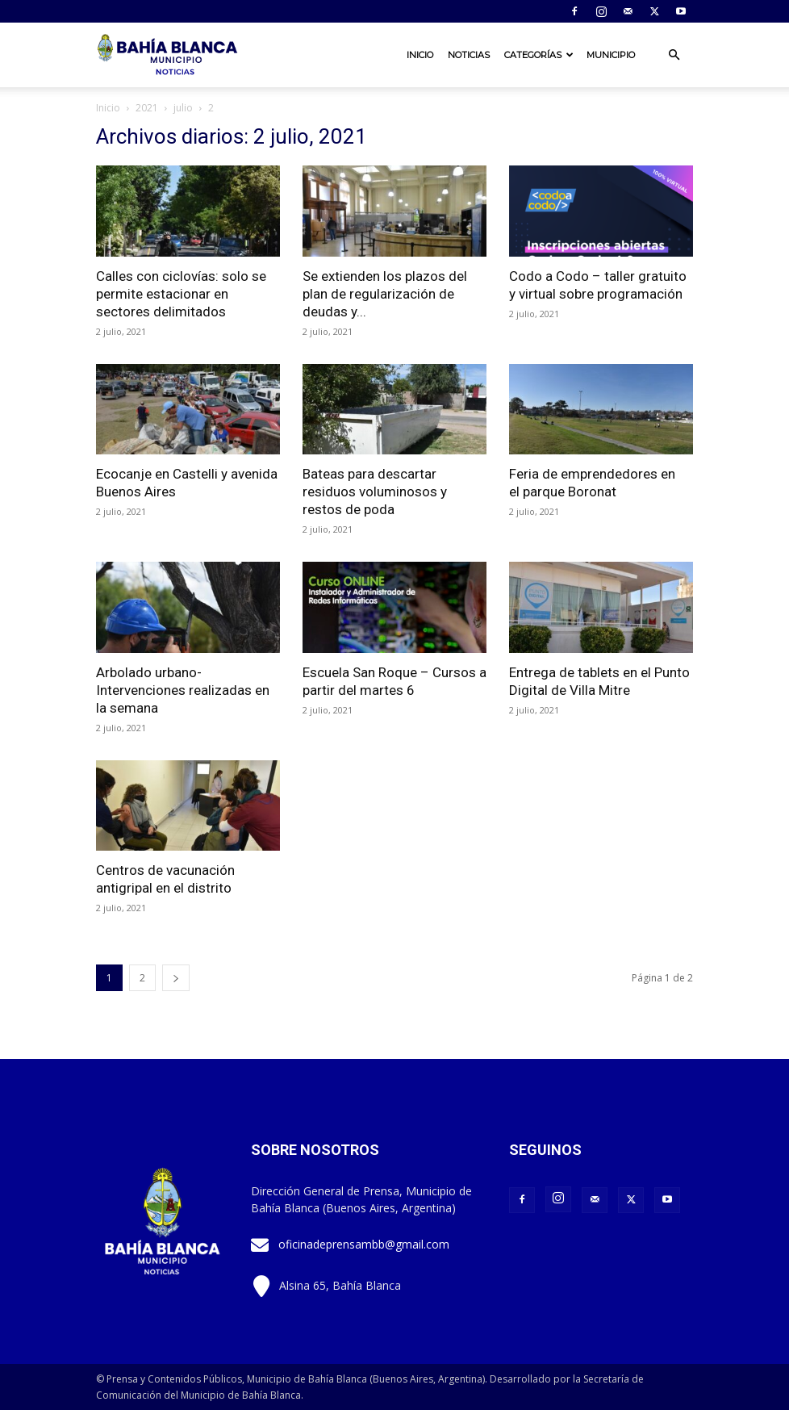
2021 (147, 108)
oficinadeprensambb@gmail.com (363, 1244)
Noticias (469, 55)
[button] (673, 55)
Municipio (611, 55)
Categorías (539, 55)
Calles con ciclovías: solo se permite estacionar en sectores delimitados (181, 294)
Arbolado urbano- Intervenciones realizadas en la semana (182, 690)
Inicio (420, 55)
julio (183, 108)
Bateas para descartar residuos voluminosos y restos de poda (375, 491)
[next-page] (176, 977)
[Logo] (168, 55)
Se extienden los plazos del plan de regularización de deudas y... (385, 294)
